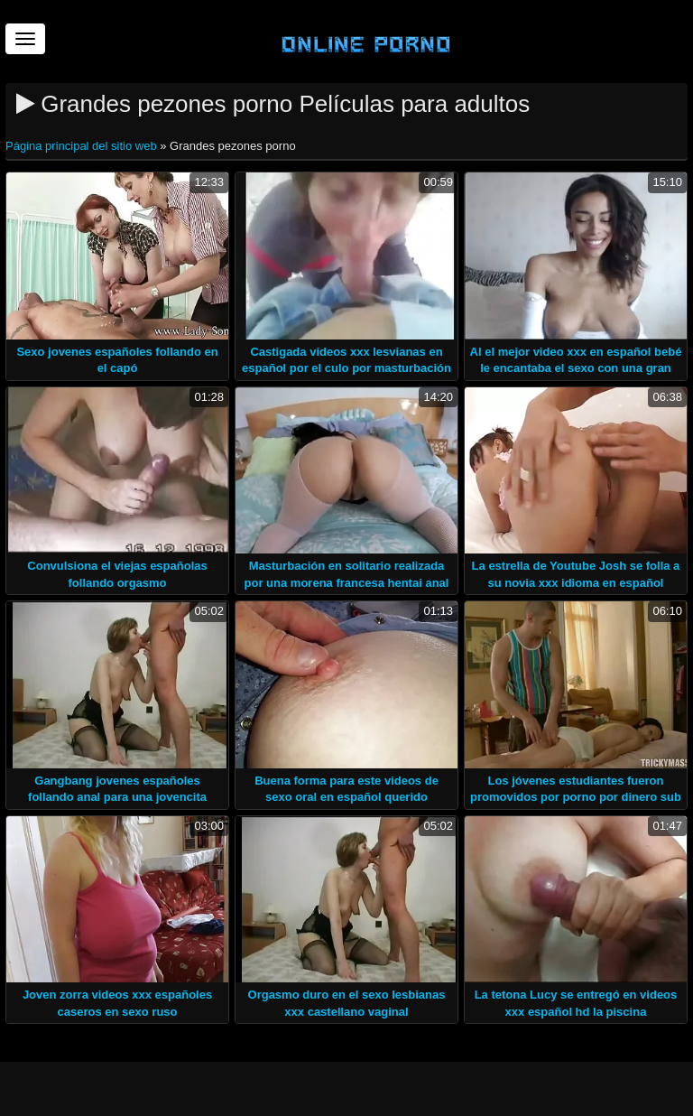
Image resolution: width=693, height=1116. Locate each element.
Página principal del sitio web (82, 146)
